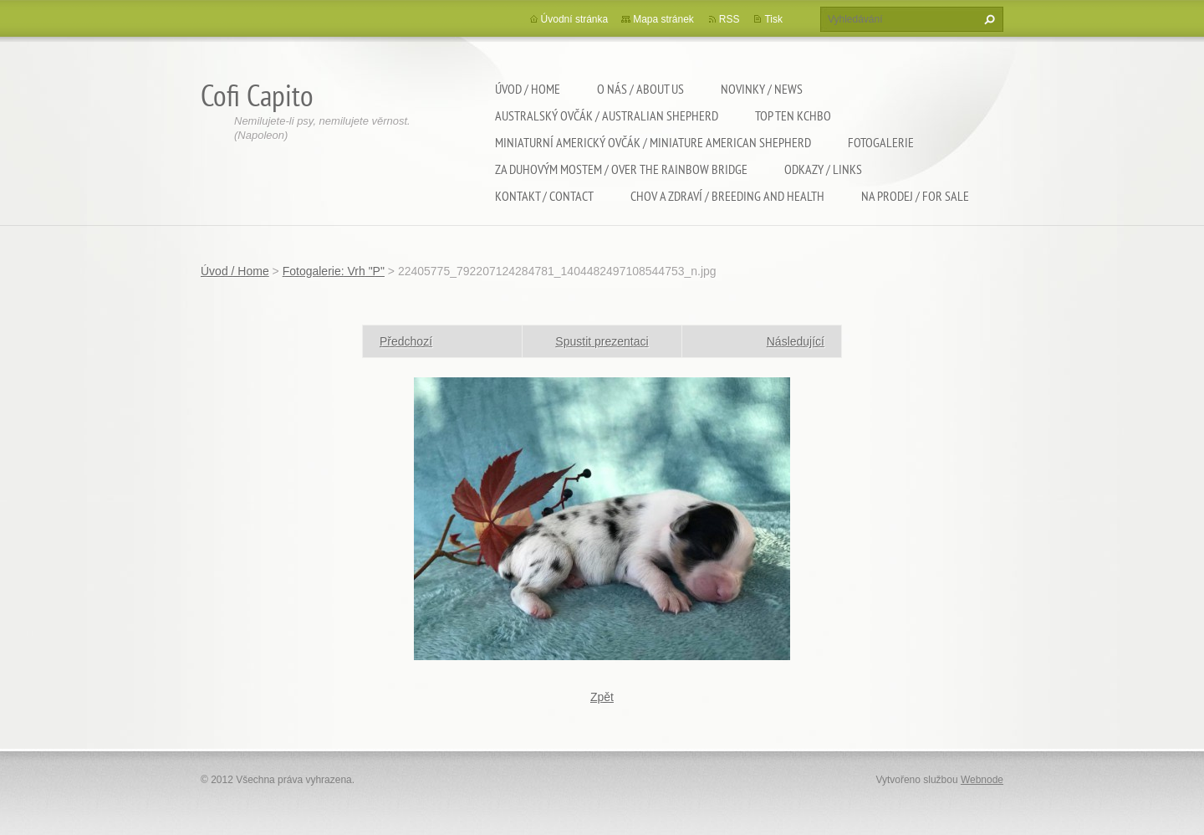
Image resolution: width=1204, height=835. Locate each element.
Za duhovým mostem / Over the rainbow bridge (621, 169)
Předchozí (406, 341)
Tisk (773, 19)
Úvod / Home (527, 88)
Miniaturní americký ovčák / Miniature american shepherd (653, 142)
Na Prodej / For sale (915, 195)
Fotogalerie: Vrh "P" (334, 271)
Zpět (602, 697)
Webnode (982, 780)
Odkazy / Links (823, 169)
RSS (729, 19)
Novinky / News (762, 88)
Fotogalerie (881, 142)
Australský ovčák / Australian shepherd (606, 115)
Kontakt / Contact (544, 195)
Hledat (987, 19)
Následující (795, 341)
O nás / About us (640, 88)
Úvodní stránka (575, 19)
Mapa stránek (663, 19)
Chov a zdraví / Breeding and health (727, 195)
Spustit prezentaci (601, 341)
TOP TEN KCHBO (793, 115)
